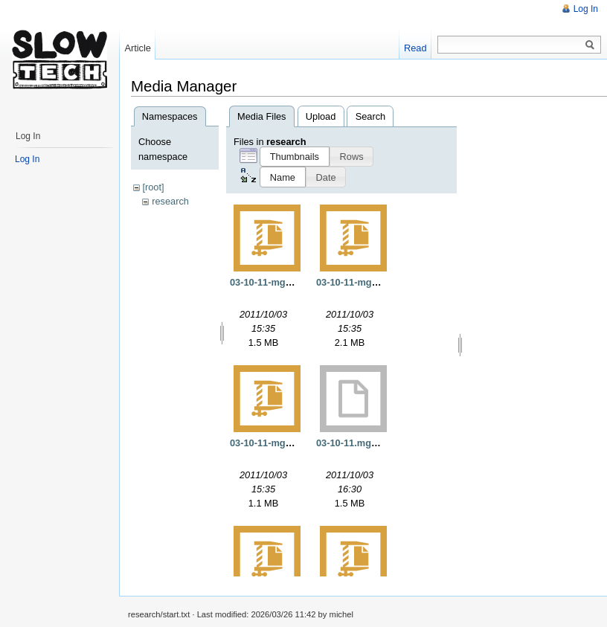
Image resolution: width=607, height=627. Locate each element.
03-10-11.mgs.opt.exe (364, 442)
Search (371, 116)
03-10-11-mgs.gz (267, 442)
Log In (586, 9)
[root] (153, 187)
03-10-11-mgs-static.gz (367, 282)
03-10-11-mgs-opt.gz (276, 282)
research (170, 201)
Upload (321, 116)
